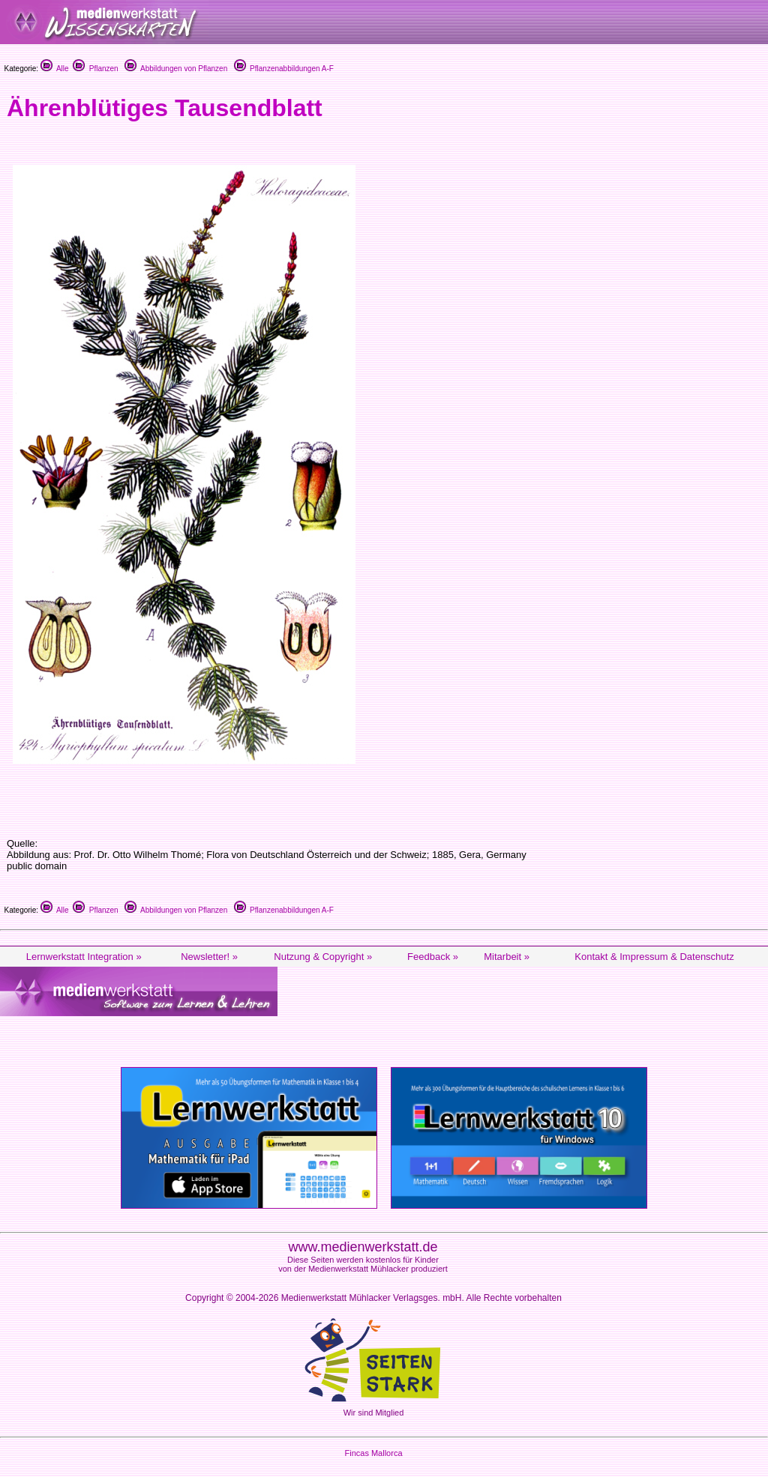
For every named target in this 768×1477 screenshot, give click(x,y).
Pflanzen (95, 68)
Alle (54, 68)
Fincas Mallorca (373, 1453)
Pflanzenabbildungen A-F (284, 68)
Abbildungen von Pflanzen (175, 68)
